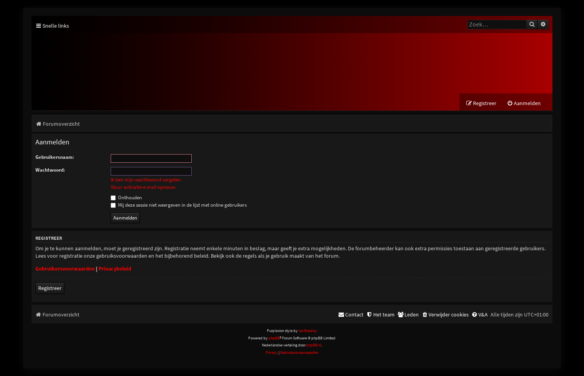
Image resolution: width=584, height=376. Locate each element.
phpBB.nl (313, 345)
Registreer (50, 288)
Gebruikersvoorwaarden (65, 268)
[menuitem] (524, 103)
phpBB (274, 338)
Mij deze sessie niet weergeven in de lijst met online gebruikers (179, 205)
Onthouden (126, 197)
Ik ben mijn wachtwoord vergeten (146, 180)
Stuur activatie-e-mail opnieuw (143, 187)
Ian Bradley (307, 330)
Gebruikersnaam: (54, 157)
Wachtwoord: (50, 170)
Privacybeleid (115, 268)
